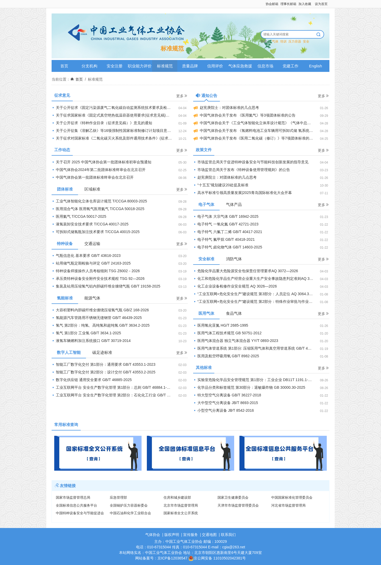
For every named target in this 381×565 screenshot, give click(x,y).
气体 (275, 41)
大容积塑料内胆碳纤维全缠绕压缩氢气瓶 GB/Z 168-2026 (100, 310)
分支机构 (89, 66)
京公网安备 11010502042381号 (217, 558)
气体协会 (152, 534)
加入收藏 (304, 4)
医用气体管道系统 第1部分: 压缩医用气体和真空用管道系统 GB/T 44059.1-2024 (261, 348)
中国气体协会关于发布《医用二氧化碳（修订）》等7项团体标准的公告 (255, 138)
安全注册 (115, 66)
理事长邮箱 (288, 4)
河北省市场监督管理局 (288, 505)
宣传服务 (190, 534)
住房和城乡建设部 (177, 497)
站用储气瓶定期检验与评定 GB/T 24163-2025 (91, 263)
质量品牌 (190, 66)
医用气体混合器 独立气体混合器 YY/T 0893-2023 (235, 341)
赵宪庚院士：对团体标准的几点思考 (226, 107)
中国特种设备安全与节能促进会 (80, 513)
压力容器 (294, 41)
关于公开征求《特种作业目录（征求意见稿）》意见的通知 (102, 123)
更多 (182, 96)
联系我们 (228, 534)
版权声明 (171, 534)
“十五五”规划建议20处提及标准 (220, 185)
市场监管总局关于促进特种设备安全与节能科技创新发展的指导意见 (251, 162)
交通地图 (209, 534)
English (315, 66)
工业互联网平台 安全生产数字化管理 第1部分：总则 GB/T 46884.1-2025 (113, 387)
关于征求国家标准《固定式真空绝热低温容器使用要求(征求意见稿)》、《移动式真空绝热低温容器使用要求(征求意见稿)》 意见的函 (120, 115)
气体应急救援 (240, 66)
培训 (283, 41)
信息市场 (265, 66)
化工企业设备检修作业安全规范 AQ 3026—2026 (235, 286)
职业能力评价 (140, 66)
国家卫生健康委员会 (232, 497)
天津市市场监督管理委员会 (238, 505)
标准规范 (165, 66)
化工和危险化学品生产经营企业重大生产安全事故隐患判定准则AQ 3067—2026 (260, 278)
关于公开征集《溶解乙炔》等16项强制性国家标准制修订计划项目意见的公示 (117, 130)
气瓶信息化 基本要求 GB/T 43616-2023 (86, 255)
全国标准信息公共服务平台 (76, 505)
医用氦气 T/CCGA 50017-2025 (79, 216)
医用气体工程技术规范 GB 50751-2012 (227, 333)
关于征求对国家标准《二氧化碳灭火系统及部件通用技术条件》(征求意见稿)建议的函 (120, 138)
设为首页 (321, 4)
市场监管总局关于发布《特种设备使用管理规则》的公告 (241, 170)
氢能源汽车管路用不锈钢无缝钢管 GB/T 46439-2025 (97, 318)
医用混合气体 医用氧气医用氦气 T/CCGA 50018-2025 (98, 209)
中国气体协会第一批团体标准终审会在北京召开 (93, 177)
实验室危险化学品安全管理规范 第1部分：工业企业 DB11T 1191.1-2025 (254, 380)
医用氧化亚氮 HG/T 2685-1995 (220, 325)
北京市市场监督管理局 (181, 505)
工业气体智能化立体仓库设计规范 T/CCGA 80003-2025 (99, 201)
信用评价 (215, 66)
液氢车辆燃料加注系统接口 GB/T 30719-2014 (91, 341)
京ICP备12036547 (172, 558)
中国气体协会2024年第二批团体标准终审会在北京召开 (99, 170)
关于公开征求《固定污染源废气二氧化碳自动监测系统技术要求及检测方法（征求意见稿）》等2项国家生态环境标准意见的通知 (120, 107)
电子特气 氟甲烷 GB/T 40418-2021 (224, 239)
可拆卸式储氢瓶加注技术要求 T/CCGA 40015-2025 (96, 232)
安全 (306, 41)
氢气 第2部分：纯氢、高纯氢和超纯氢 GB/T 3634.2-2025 (100, 325)
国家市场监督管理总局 (73, 497)
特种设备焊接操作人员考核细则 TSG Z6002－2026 (96, 271)
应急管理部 (118, 497)
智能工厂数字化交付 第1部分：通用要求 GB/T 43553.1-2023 (103, 364)
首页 (64, 66)
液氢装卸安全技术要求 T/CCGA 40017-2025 (90, 224)
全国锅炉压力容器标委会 (129, 505)
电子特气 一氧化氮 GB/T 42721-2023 (225, 224)
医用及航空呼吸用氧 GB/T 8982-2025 (226, 356)
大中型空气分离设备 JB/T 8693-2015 (225, 403)
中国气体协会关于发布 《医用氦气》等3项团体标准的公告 (244, 115)
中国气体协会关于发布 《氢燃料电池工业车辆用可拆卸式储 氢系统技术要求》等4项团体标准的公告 (261, 130)
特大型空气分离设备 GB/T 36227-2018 (227, 395)
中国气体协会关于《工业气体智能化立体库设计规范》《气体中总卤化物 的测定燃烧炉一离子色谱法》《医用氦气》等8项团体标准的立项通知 (261, 123)
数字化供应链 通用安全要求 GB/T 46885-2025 (92, 380)
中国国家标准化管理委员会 (291, 497)
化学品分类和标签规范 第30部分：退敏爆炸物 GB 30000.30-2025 (249, 387)
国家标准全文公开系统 (181, 513)
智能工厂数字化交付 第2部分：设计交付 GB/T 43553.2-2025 (103, 372)
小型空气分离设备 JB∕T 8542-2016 (223, 410)
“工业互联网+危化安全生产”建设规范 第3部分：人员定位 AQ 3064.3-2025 (256, 294)
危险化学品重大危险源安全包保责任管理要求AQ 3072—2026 (245, 271)
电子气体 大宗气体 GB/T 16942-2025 (225, 216)
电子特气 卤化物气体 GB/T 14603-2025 (227, 247)
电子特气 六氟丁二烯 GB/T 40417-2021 (227, 232)
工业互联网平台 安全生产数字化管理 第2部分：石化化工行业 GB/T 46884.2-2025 (120, 395)
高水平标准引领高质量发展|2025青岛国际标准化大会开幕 (242, 193)
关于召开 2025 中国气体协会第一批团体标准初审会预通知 (101, 162)
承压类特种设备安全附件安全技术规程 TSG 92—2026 (98, 278)
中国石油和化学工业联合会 (130, 513)
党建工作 (290, 66)
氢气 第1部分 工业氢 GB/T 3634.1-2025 (86, 333)
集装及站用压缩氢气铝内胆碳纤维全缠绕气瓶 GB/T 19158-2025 (106, 286)
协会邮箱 (272, 4)
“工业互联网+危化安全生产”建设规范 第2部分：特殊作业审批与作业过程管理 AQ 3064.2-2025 (261, 301)
